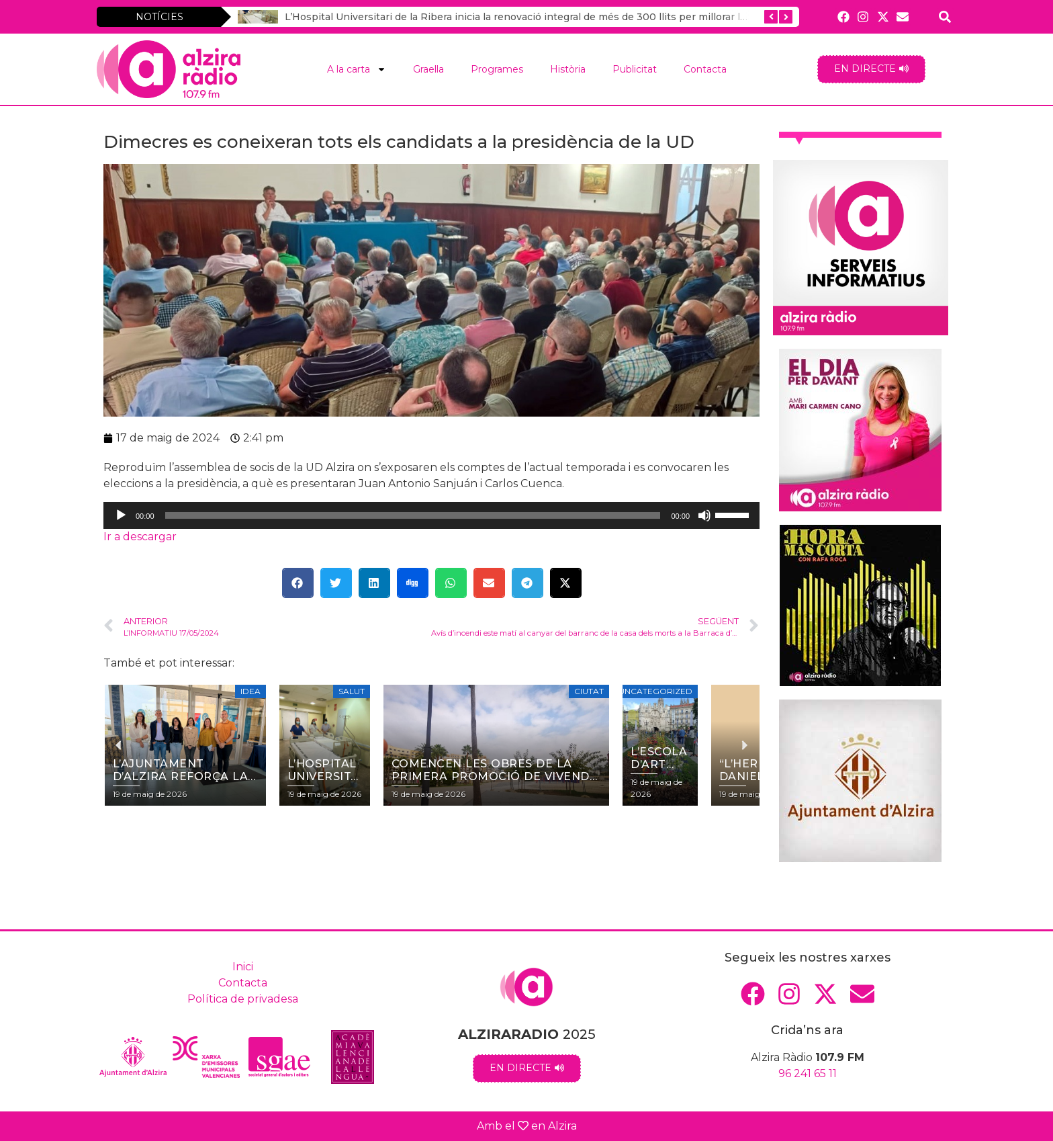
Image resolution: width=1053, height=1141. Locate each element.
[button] (298, 583)
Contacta (705, 69)
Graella (428, 69)
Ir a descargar (140, 536)
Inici (242, 966)
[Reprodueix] (121, 515)
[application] (431, 515)
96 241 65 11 (807, 1073)
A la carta (356, 69)
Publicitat (634, 69)
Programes (497, 69)
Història (568, 69)
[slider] (413, 515)
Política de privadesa (242, 998)
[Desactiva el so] (704, 515)
